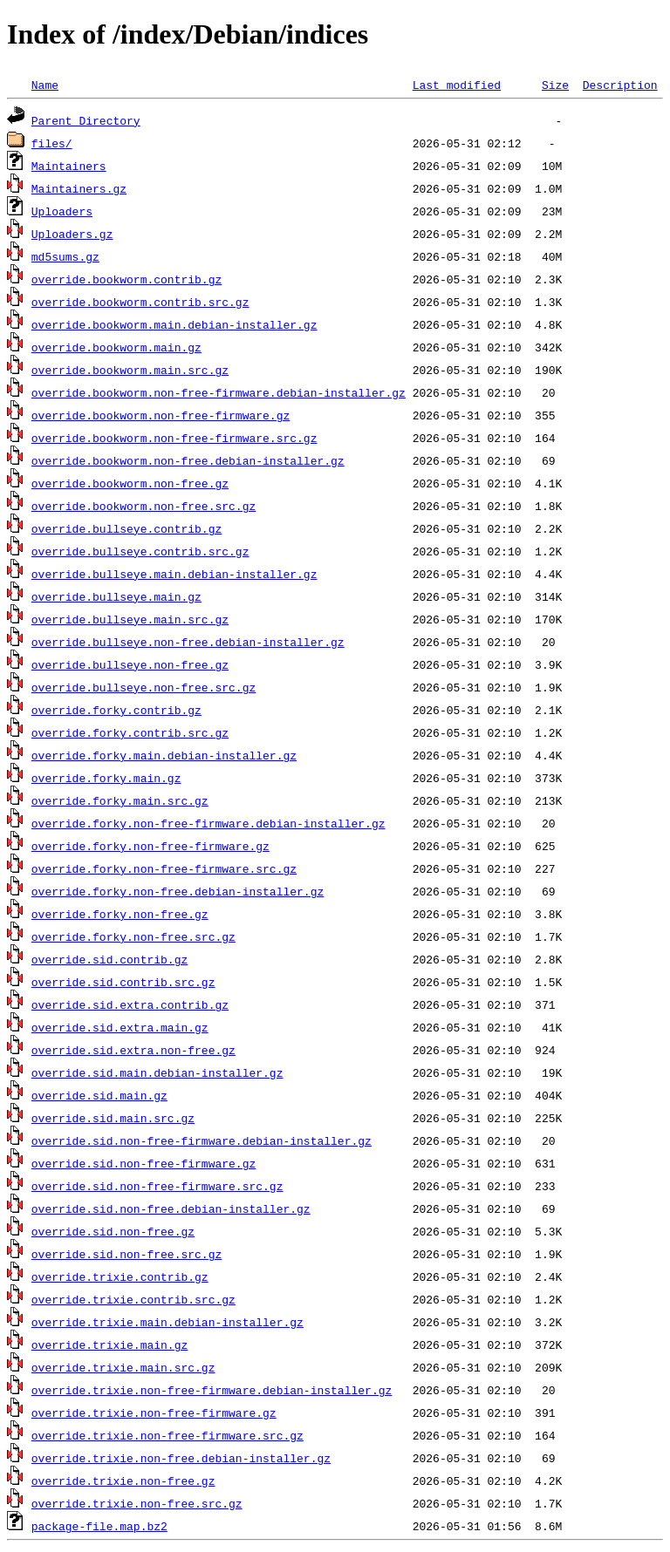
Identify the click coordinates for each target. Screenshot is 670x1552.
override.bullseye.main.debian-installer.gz (174, 574)
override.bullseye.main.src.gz (130, 619)
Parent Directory (85, 120)
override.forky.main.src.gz (120, 800)
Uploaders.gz (72, 234)
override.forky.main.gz (106, 778)
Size (555, 84)
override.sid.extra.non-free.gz (133, 1050)
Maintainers (68, 166)
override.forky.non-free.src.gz (133, 936)
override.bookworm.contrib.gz (126, 279)
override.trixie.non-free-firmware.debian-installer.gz (211, 1390)
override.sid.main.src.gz (113, 1118)
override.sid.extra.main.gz (120, 1027)
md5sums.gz (65, 256)
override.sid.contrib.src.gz (123, 982)
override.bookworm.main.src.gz (130, 370)
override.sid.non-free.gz (113, 1231)
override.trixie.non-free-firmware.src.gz (167, 1435)
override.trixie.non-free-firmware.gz (154, 1412)
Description (620, 84)
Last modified (457, 84)
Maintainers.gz (78, 188)
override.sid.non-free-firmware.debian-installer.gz (201, 1140)
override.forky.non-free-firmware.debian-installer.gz (208, 823)
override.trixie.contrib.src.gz (133, 1299)
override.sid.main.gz (99, 1095)
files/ (51, 143)
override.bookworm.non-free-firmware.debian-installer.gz (218, 392)
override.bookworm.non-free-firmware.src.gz (174, 438)
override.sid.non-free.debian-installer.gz (171, 1208)
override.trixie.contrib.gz (120, 1276)
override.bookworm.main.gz (116, 347)
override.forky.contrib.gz (116, 710)
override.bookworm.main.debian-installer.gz (174, 324)
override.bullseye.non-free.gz (130, 664)
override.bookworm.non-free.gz (130, 483)
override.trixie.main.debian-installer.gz (167, 1322)
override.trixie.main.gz (109, 1344)
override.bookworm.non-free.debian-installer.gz (188, 460)
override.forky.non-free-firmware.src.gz (164, 868)
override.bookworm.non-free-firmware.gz (160, 415)
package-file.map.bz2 (99, 1526)
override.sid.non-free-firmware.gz (143, 1163)
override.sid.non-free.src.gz (126, 1254)
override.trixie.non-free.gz (123, 1480)
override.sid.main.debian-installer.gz (157, 1072)
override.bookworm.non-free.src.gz (143, 506)
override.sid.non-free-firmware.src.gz (157, 1186)
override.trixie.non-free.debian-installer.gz (181, 1458)
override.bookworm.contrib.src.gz (140, 302)
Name (44, 84)
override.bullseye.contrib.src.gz (140, 551)
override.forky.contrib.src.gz (130, 732)
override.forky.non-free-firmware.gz (150, 846)
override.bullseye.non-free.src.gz (143, 687)
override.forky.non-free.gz (120, 914)
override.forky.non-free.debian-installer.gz (177, 891)
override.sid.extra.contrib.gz (130, 1004)
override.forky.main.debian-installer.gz (164, 755)
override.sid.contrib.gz (109, 959)
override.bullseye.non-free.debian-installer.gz (188, 642)
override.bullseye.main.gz (116, 596)
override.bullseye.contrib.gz (126, 528)
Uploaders (61, 211)
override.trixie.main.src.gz (123, 1367)
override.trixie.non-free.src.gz (137, 1503)
